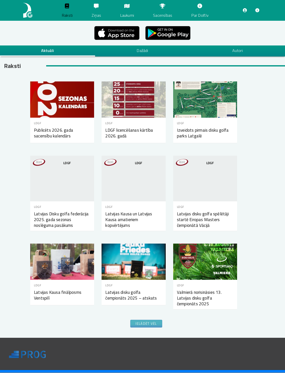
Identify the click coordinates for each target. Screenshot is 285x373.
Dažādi (142, 50)
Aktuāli (47, 50)
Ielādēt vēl (146, 323)
